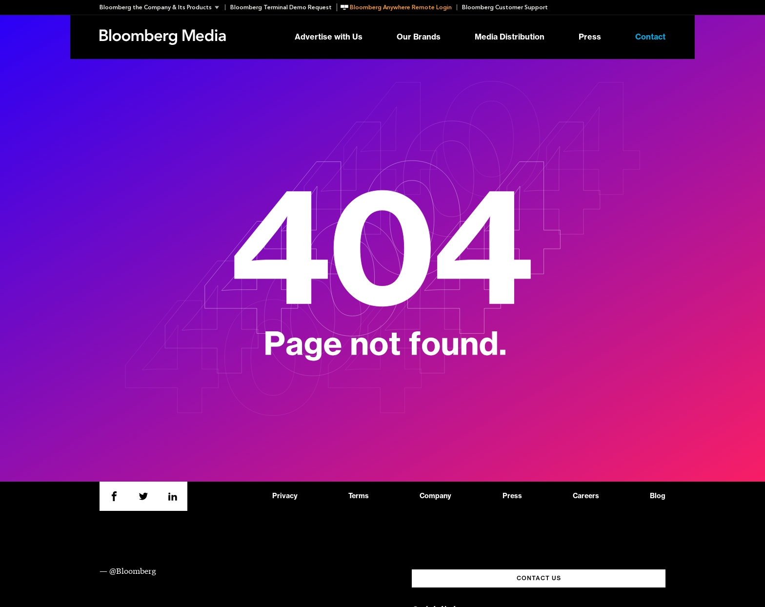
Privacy (285, 496)
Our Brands (419, 37)
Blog (657, 496)
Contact (650, 37)
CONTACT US (539, 578)
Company (435, 496)
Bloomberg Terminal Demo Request (281, 7)
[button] (162, 7)
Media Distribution (509, 37)
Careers (586, 496)
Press (590, 37)
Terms (358, 496)
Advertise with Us (328, 37)
